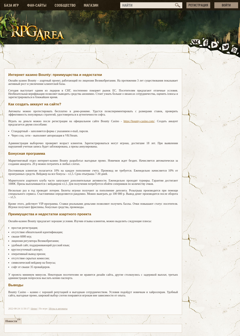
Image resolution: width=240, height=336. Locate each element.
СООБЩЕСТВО (65, 5)
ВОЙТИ (226, 5)
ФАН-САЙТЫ (36, 5)
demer (34, 308)
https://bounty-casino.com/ (139, 121)
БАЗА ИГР (11, 5)
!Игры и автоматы (58, 308)
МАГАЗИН (91, 5)
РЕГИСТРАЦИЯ (198, 5)
